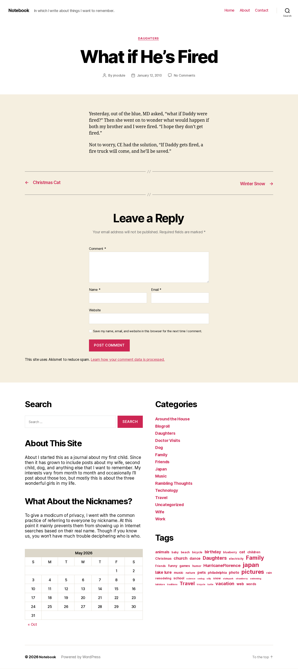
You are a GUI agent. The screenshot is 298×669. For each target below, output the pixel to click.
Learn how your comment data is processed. (128, 360)
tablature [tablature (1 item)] (160, 585)
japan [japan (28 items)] (251, 565)
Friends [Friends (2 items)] (160, 566)
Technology (167, 490)
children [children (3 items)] (253, 553)
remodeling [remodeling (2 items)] (163, 578)
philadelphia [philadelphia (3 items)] (217, 573)
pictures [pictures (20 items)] (252, 572)
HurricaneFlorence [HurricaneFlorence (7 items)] (221, 565)
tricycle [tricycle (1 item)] (201, 585)
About (245, 10)
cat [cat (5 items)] (242, 552)
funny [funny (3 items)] (172, 566)
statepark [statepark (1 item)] (228, 579)
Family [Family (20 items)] (255, 558)
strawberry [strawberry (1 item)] (242, 579)
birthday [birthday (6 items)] (213, 552)
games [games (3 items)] (184, 566)
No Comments (185, 76)
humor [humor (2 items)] (196, 566)
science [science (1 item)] (190, 579)
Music (161, 476)
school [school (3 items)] (178, 579)
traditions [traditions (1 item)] (172, 585)
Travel (161, 498)
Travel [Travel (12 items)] (187, 584)
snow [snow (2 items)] (217, 578)
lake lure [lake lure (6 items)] (163, 572)
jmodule (118, 76)
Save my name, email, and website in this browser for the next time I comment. (147, 331)
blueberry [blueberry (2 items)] (230, 552)
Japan (161, 469)
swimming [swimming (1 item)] (255, 579)
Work (160, 519)
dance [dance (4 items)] (195, 559)
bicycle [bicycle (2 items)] (197, 552)
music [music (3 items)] (178, 573)
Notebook (19, 10)
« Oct (32, 625)
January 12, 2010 (149, 76)
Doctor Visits (169, 440)
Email (156, 290)
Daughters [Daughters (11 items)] (215, 558)
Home (229, 10)
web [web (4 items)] (240, 584)
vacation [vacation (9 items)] (224, 584)
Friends (163, 462)
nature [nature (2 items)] (190, 573)
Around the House (174, 419)
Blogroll (163, 426)
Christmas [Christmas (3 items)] (163, 559)
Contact (261, 10)
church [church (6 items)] (180, 558)
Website (95, 310)
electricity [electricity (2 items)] (236, 559)
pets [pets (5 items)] (201, 572)
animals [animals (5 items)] (162, 552)
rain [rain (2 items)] (269, 573)
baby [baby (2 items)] (175, 552)
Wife (160, 512)
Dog (159, 447)
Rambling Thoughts (175, 483)
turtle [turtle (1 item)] (210, 585)
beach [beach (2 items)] (185, 552)
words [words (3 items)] (251, 584)
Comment (97, 249)
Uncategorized (170, 505)
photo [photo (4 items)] (234, 573)
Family (162, 455)
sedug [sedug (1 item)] (200, 579)
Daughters (149, 39)
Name (94, 290)
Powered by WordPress (81, 657)
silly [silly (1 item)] (209, 579)
